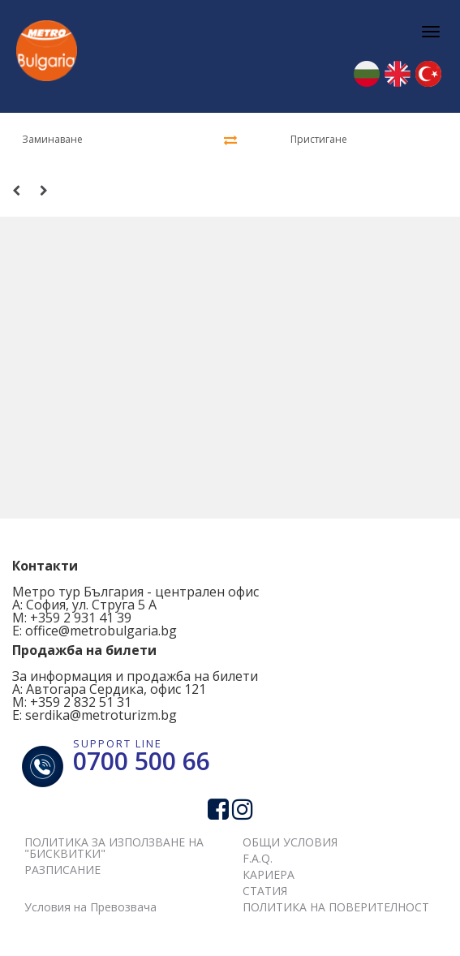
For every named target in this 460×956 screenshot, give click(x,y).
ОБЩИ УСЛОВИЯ (290, 842)
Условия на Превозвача (90, 907)
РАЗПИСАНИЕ (62, 869)
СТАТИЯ (265, 890)
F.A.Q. (258, 858)
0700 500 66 (141, 760)
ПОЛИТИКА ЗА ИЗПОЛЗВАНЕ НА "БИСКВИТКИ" (114, 847)
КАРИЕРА (268, 874)
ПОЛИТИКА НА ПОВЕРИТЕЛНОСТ (336, 907)
